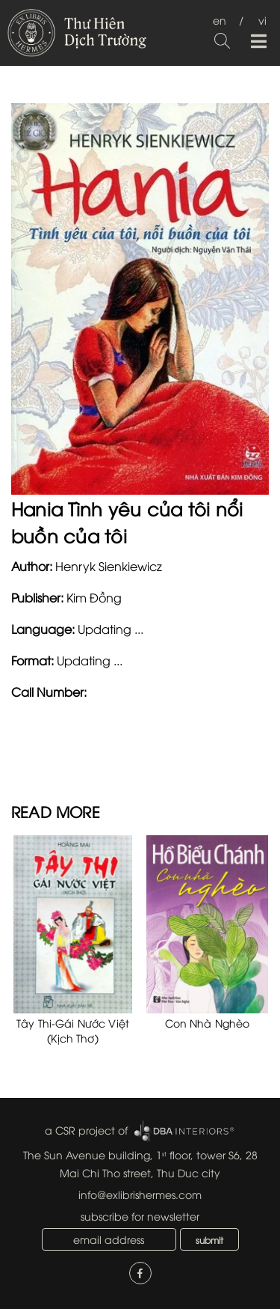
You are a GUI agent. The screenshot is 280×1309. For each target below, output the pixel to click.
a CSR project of (86, 1130)
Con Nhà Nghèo (207, 1023)
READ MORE (55, 811)
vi (262, 20)
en (219, 20)
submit (209, 1239)
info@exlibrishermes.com (140, 1194)
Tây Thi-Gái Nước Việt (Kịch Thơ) (72, 1030)
